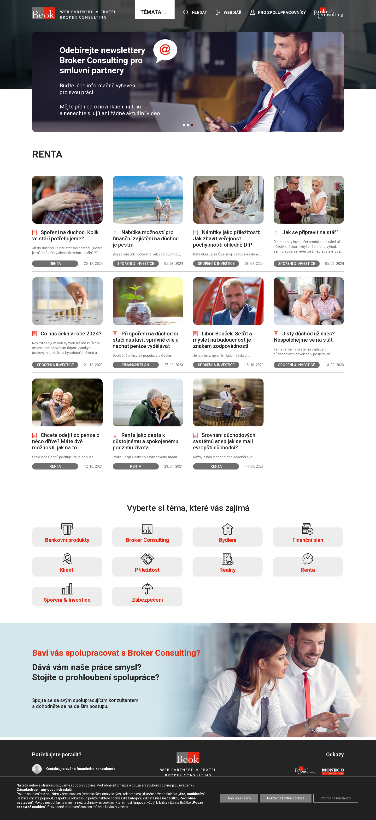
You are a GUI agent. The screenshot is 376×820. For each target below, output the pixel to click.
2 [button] (188, 125)
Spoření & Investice (67, 595)
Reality (227, 565)
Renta (308, 565)
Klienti (67, 565)
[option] (188, 82)
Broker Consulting (147, 535)
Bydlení (227, 535)
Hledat (199, 12)
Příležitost (147, 565)
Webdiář (232, 12)
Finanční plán (308, 535)
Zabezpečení (147, 595)
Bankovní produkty (67, 535)
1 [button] (184, 125)
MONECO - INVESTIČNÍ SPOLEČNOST (333, 772)
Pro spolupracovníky (282, 12)
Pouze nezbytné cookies (285, 798)
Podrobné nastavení (336, 798)
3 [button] (192, 125)
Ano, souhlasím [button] (239, 798)
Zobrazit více (67, 221)
